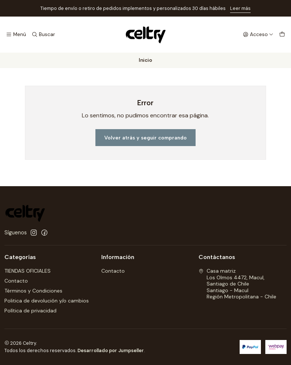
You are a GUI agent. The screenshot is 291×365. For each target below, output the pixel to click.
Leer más (240, 8)
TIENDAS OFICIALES (27, 270)
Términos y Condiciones (33, 290)
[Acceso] (258, 34)
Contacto (16, 280)
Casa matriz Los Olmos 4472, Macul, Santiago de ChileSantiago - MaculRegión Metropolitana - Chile (237, 283)
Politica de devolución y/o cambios (46, 300)
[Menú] (16, 34)
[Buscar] (43, 34)
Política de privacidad (30, 310)
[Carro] (282, 34)
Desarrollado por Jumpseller (110, 350)
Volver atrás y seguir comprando (145, 137)
